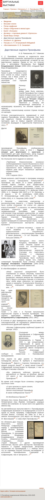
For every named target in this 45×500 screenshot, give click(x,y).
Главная (6, 9)
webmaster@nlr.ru (6, 497)
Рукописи (13, 9)
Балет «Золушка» (10, 31)
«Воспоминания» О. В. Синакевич (17, 45)
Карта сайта (4, 491)
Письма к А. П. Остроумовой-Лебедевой (19, 43)
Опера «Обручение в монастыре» (17, 28)
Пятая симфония (10, 26)
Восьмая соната (10, 24)
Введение (7, 21)
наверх (41, 488)
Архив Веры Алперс (11, 36)
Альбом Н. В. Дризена (12, 40)
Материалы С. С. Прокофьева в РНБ (30, 9)
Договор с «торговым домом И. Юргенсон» (20, 33)
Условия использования (17, 491)
